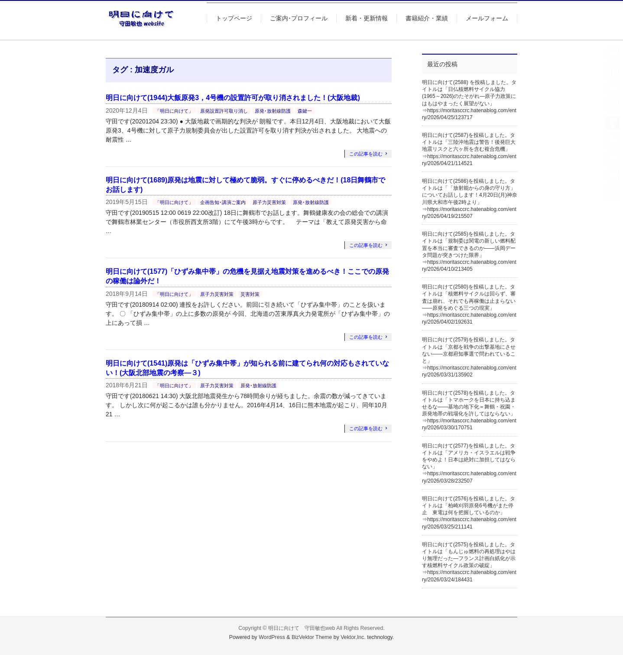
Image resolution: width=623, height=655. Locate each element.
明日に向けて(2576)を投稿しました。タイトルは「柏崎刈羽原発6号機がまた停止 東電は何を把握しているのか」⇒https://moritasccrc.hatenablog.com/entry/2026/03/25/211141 (469, 513)
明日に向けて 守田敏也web (301, 628)
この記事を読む (366, 153)
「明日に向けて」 (174, 110)
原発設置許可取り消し (224, 110)
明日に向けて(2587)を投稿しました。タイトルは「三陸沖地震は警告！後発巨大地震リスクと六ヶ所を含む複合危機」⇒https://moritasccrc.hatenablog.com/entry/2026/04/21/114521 (469, 149)
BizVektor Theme (312, 637)
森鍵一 (305, 110)
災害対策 (250, 294)
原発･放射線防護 (273, 110)
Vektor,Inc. (353, 637)
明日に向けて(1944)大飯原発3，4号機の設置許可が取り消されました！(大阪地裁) (233, 97)
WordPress (272, 637)
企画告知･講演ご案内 (223, 202)
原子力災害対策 (269, 202)
